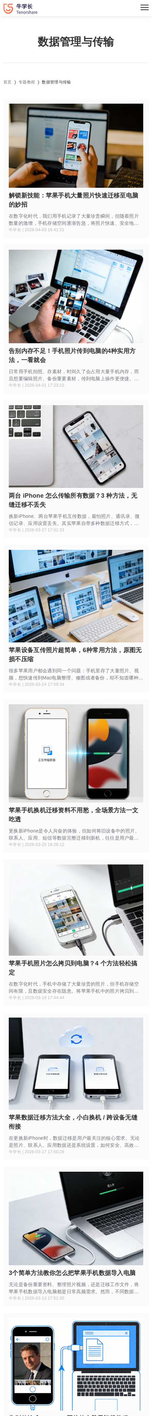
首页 (7, 82)
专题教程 (27, 82)
